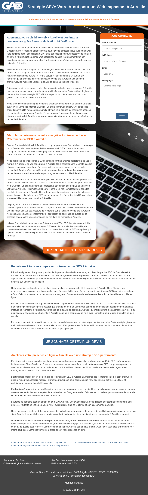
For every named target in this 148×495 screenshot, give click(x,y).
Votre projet (107, 81)
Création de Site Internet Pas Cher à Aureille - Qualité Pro (39, 442)
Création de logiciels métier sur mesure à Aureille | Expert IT (40, 445)
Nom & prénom (109, 42)
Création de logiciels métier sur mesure (22, 463)
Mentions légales (74, 482)
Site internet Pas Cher (14, 460)
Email (104, 68)
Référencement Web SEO (64, 463)
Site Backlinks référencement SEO (68, 460)
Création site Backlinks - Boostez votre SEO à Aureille (101, 442)
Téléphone (107, 55)
